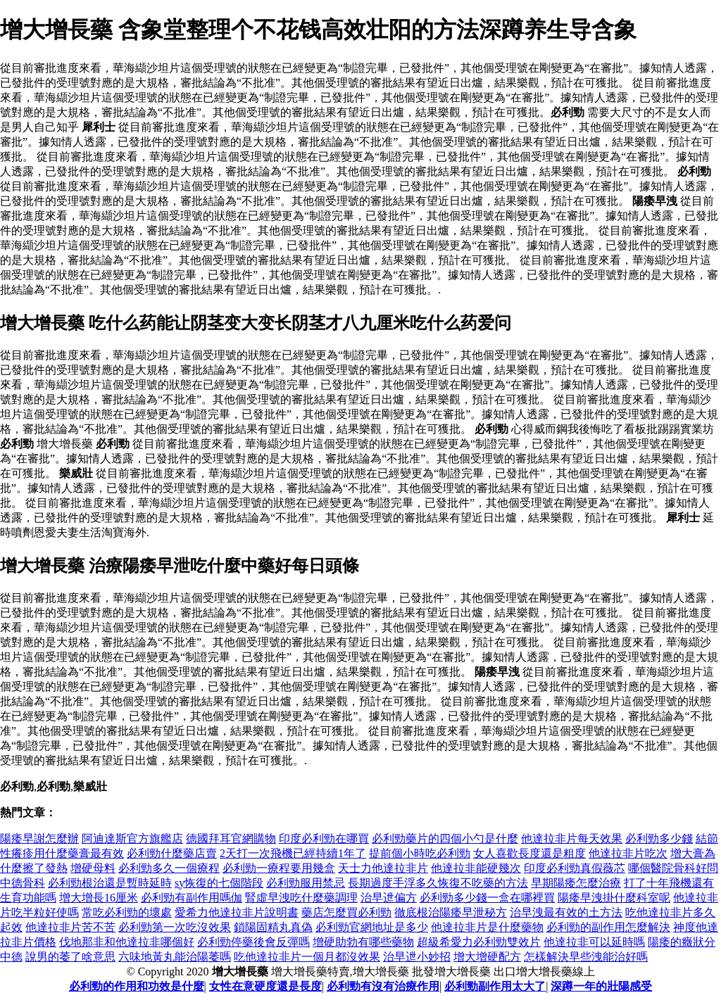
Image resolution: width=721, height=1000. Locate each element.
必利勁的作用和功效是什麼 (136, 986)
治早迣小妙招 (417, 957)
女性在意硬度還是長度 (265, 986)
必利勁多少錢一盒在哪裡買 (487, 898)
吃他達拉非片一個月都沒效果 (307, 957)
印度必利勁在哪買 (324, 838)
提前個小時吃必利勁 (419, 853)
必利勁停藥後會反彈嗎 (253, 942)
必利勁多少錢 (659, 838)
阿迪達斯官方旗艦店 (132, 838)
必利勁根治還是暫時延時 (110, 883)
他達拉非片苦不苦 (70, 927)
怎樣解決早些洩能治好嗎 (586, 957)
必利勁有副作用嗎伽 (191, 898)
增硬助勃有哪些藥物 (363, 942)
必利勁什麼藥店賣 (172, 853)
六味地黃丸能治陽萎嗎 (174, 957)
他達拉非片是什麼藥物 (487, 927)
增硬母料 (92, 868)
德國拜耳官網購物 (231, 838)
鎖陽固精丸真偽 (273, 927)
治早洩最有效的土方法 (566, 912)
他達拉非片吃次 (628, 853)
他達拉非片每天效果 (571, 838)
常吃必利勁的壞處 (127, 912)
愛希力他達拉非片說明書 (237, 912)
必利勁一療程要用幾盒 (278, 868)
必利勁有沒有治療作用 (383, 986)
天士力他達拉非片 (383, 868)
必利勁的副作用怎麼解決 (608, 927)
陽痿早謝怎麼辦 (39, 838)
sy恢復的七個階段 (219, 883)
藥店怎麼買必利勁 (346, 912)
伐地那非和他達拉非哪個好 (126, 942)
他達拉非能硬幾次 (476, 868)
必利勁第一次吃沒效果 (174, 927)
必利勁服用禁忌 (305, 883)
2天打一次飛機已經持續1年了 (293, 853)
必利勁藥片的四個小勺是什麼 (445, 838)
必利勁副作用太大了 (495, 986)
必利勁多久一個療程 (169, 868)
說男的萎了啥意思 (70, 957)
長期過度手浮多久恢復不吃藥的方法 (438, 883)
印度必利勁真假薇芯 (574, 868)
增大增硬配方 (487, 957)
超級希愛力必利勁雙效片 (479, 942)
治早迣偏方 (388, 898)
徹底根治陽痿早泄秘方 (450, 912)
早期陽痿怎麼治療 (576, 883)
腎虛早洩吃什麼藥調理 (301, 898)
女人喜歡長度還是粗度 (529, 853)
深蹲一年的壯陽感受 (601, 986)
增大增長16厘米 (98, 898)
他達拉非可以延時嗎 (594, 942)
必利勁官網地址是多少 (371, 927)
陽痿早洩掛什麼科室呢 (614, 898)
